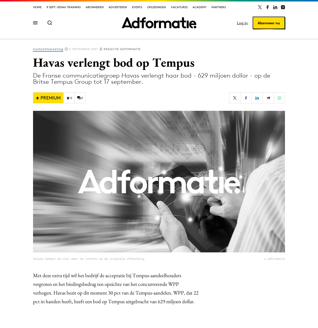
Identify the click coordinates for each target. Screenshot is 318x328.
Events (137, 7)
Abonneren (95, 7)
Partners (218, 7)
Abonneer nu (269, 23)
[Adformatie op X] (260, 7)
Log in (242, 23)
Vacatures (179, 7)
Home (37, 7)
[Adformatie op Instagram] (283, 7)
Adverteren (118, 7)
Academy (199, 7)
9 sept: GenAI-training (63, 7)
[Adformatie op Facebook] (268, 7)
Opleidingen (156, 7)
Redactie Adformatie (122, 49)
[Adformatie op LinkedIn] (275, 7)
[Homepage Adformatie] (159, 23)
